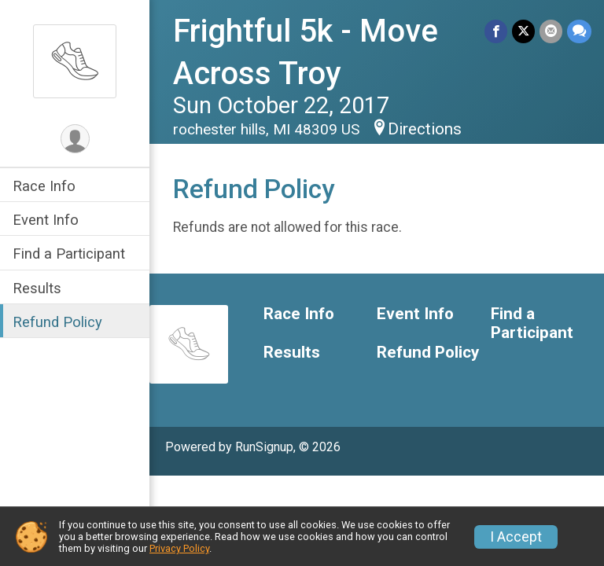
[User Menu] (75, 138)
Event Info (46, 219)
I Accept (516, 537)
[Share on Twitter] (523, 31)
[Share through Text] (579, 31)
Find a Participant (69, 253)
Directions (425, 128)
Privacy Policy (179, 548)
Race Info (44, 186)
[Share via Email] (551, 31)
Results (37, 288)
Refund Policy (57, 322)
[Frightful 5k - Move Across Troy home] (74, 60)
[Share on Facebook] (495, 31)
